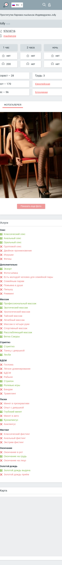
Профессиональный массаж (20, 303)
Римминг (9, 293)
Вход (49, 5)
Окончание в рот (13, 452)
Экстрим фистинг (14, 442)
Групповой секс (12, 246)
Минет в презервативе (16, 403)
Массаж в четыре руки (16, 324)
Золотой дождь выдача (17, 470)
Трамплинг (10, 393)
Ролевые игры (12, 385)
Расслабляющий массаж (18, 332)
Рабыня (8, 377)
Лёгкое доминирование (17, 368)
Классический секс (14, 234)
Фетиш (8, 258)
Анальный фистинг (15, 438)
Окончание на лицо (15, 460)
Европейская (42, 83)
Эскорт (8, 268)
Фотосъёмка (11, 272)
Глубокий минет (13, 411)
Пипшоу (8, 289)
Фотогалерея (12, 104)
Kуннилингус (11, 419)
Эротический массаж (16, 307)
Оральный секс (12, 242)
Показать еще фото (31, 206)
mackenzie (28, 15)
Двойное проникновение (18, 250)
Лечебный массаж (14, 320)
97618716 (9, 31)
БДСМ (7, 372)
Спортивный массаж (15, 328)
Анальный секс (12, 238)
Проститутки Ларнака (11, 15)
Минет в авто (11, 415)
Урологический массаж (17, 311)
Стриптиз (9, 346)
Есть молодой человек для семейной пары (28, 277)
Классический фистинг (17, 434)
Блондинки (41, 92)
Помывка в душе (13, 285)
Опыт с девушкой (14, 407)
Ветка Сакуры (12, 336)
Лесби (7, 354)
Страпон (9, 381)
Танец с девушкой (14, 350)
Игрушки (9, 254)
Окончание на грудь (15, 456)
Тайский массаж (13, 315)
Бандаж (8, 389)
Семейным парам (14, 281)
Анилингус (10, 424)
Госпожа (8, 364)
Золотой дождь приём (16, 474)
